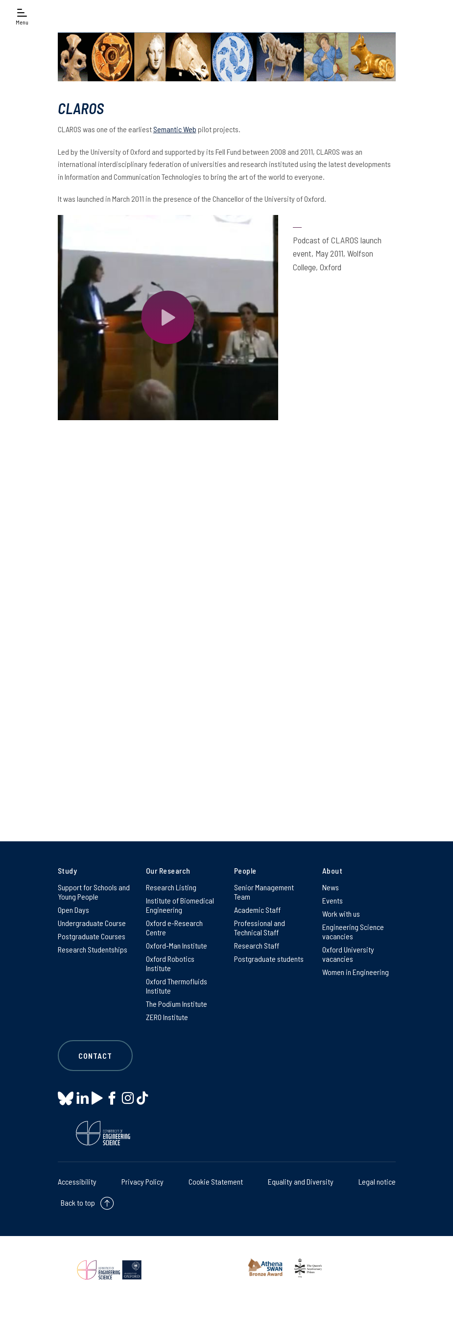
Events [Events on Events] (332, 900)
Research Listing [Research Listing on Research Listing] (171, 887)
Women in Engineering (355, 971)
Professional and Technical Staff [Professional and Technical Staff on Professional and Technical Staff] (259, 927)
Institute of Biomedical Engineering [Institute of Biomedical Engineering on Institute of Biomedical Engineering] (180, 905)
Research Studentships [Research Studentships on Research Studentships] (92, 949)
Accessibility (77, 1181)
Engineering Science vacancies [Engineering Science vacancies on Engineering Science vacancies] (353, 931)
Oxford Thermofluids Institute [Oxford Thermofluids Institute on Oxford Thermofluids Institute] (176, 985)
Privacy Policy (142, 1181)
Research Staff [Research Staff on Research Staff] (256, 945)
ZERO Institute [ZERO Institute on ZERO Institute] (167, 1017)
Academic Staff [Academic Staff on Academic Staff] (257, 909)
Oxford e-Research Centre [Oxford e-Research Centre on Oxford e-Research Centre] (174, 927)
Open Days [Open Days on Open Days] (73, 909)
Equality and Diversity (301, 1181)
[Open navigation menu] (22, 16)
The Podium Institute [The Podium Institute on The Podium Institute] (176, 1003)
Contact (95, 1055)
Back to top (78, 1202)
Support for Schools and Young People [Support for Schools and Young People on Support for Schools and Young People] (94, 891)
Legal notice (377, 1181)
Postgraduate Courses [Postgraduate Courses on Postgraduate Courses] (91, 936)
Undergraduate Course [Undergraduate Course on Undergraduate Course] (92, 923)
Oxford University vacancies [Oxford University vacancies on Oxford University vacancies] (348, 954)
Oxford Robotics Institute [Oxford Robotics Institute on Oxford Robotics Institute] (170, 963)
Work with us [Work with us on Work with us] (341, 913)
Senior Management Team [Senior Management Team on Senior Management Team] (264, 891)
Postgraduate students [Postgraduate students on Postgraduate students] (269, 958)
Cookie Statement (216, 1181)
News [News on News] (330, 887)
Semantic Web (174, 129)
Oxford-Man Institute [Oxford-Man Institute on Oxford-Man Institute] (176, 945)
